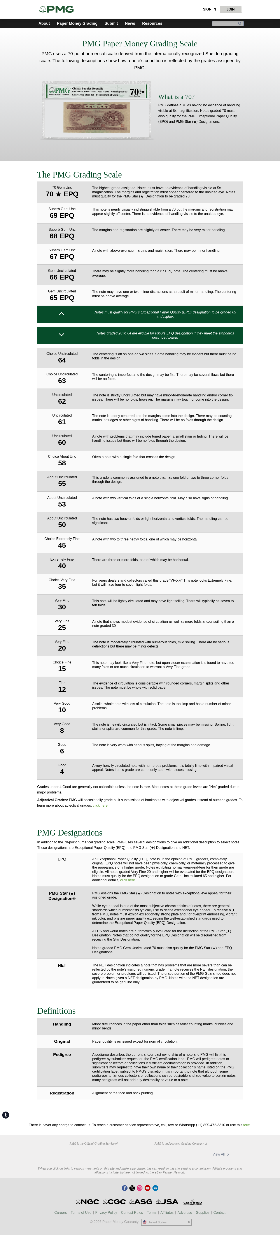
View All (221, 1154)
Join (230, 9)
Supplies (202, 1212)
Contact (219, 1212)
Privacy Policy (106, 1212)
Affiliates (166, 1212)
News (130, 23)
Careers (60, 1212)
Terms (152, 1212)
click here (100, 805)
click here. (128, 880)
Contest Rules (132, 1212)
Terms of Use (81, 1212)
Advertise (184, 1212)
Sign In (209, 9)
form (246, 1125)
